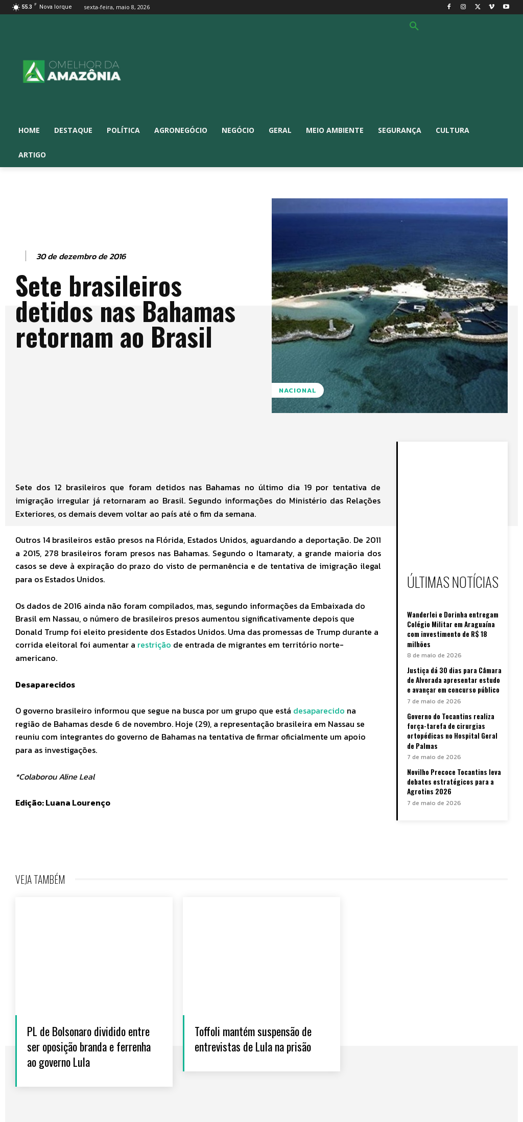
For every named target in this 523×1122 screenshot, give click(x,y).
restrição (154, 644)
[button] (414, 26)
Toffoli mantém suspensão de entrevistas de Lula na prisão (256, 1037)
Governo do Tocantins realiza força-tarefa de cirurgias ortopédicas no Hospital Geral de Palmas (451, 725)
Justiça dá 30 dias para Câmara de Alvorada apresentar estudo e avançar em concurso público (453, 676)
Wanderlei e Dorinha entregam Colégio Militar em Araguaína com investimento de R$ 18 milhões (452, 627)
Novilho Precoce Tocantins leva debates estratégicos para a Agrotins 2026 (453, 774)
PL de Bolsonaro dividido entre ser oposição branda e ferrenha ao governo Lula (91, 1037)
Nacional (298, 390)
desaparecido (320, 710)
